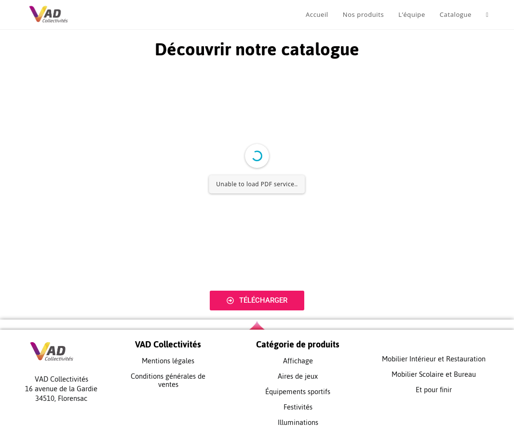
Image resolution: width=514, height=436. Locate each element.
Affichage (298, 361)
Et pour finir (434, 390)
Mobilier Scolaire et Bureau (434, 374)
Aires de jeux (298, 376)
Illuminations (298, 422)
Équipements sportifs (297, 391)
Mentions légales (168, 361)
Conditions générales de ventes (168, 380)
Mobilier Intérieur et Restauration (434, 359)
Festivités (298, 407)
